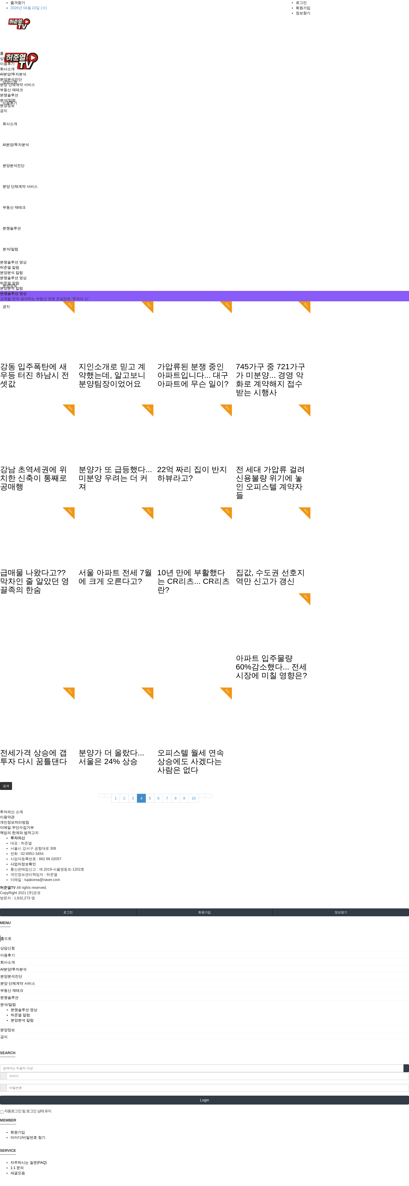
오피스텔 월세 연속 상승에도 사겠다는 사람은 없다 (190, 761)
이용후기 (7, 64)
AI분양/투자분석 (16, 145)
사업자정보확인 (23, 864)
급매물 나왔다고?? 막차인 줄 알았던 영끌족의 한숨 (34, 581)
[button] (6, 786)
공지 (3, 111)
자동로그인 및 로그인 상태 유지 (25, 1111)
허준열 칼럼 (9, 267)
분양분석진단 (14, 165)
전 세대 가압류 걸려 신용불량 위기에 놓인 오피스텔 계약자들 (270, 482)
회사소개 (10, 124)
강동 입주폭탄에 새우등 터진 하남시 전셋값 (34, 375)
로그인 (301, 3)
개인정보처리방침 (14, 822)
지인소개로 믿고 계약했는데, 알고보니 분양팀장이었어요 (112, 375)
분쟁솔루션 (12, 228)
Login (204, 1100)
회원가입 (303, 8)
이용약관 (7, 817)
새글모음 (17, 1173)
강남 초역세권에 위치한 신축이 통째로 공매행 (33, 478)
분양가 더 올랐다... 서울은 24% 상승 (111, 757)
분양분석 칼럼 (11, 273)
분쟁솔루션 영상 (13, 262)
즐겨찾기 (17, 3)
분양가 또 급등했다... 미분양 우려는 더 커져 (115, 478)
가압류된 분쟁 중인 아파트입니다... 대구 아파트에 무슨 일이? (192, 375)
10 (194, 798)
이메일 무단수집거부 (17, 827)
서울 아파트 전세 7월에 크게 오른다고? (115, 576)
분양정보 (7, 105)
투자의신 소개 (11, 812)
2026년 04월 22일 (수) (28, 8)
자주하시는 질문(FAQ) (28, 1162)
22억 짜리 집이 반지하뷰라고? (192, 473)
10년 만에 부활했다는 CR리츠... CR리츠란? (193, 581)
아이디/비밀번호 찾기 (27, 1137)
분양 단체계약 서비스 (20, 186)
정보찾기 (303, 13)
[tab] (204, 948)
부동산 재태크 (14, 207)
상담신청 (7, 58)
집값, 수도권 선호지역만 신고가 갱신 (270, 576)
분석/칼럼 (10, 249)
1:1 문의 (17, 1168)
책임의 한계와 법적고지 (19, 833)
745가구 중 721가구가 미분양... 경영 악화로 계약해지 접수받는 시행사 (270, 379)
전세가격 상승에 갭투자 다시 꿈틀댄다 (33, 757)
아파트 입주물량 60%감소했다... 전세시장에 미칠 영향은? (271, 667)
